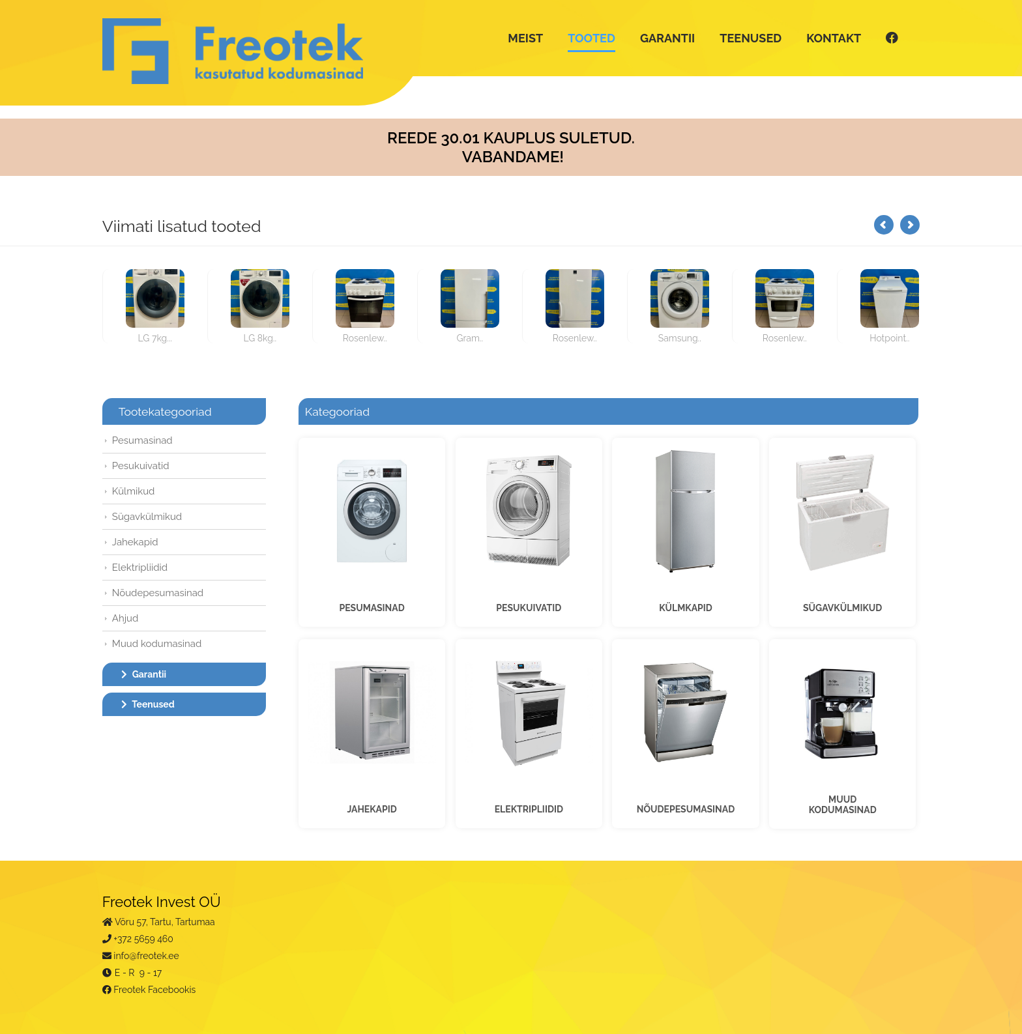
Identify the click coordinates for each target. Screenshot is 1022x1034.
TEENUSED (750, 38)
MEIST (525, 38)
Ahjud (125, 618)
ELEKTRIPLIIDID (529, 809)
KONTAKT (833, 38)
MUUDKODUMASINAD (843, 804)
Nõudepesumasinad (157, 593)
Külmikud (133, 491)
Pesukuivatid (140, 466)
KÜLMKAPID (685, 608)
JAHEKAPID (371, 809)
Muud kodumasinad (157, 644)
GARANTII (667, 38)
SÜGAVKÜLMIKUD (842, 608)
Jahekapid (135, 542)
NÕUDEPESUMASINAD (686, 809)
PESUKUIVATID (528, 608)
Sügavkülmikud (147, 517)
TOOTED (591, 38)
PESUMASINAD (371, 608)
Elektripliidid (140, 567)
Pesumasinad (142, 440)
